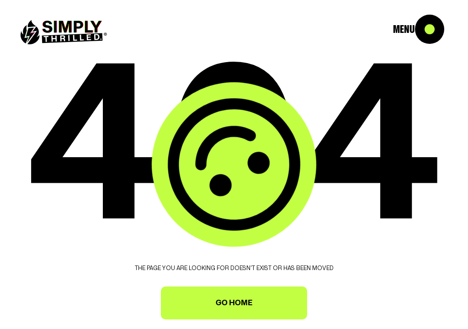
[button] (440, 27)
